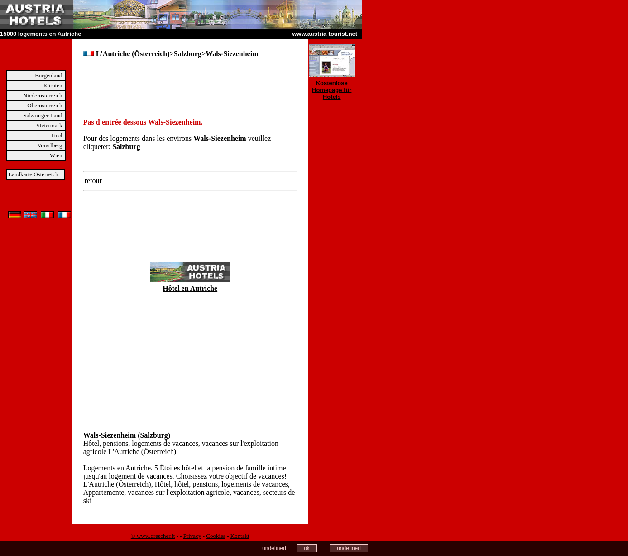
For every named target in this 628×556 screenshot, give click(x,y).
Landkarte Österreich (33, 174)
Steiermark (49, 125)
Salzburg (187, 54)
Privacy (192, 535)
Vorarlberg (49, 145)
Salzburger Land (43, 115)
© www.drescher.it (153, 535)
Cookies (215, 535)
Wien (56, 155)
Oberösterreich (44, 105)
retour (93, 180)
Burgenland (48, 75)
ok (307, 548)
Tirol (56, 135)
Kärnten (52, 85)
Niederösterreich (42, 95)
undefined (349, 548)
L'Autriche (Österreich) (133, 54)
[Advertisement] (189, 81)
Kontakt (239, 535)
